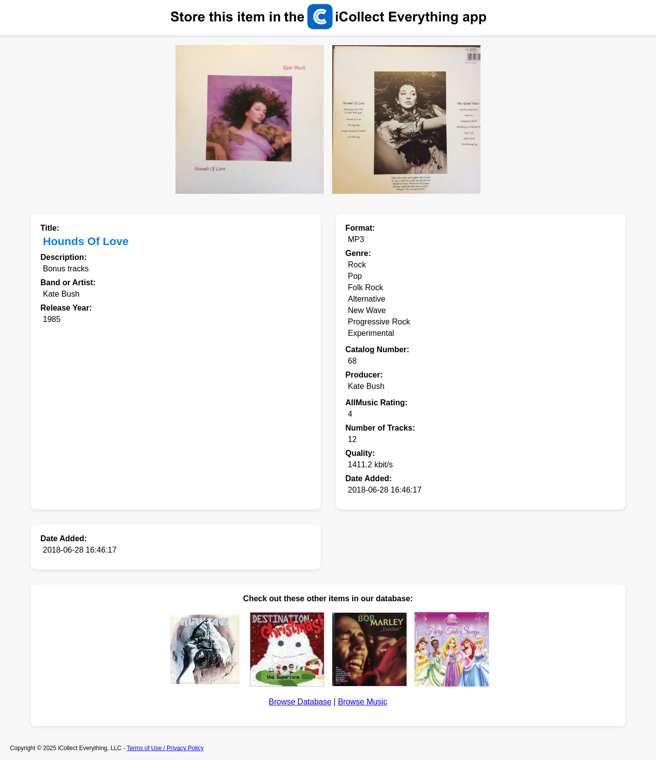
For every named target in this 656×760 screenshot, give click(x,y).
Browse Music (362, 701)
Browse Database (300, 701)
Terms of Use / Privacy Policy (164, 748)
